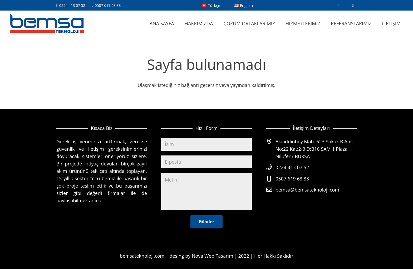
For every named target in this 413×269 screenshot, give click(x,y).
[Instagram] (353, 5)
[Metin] (206, 191)
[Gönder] (206, 221)
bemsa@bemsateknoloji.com (307, 188)
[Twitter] (345, 5)
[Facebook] (338, 5)
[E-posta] (206, 161)
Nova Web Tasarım (212, 256)
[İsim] (206, 142)
